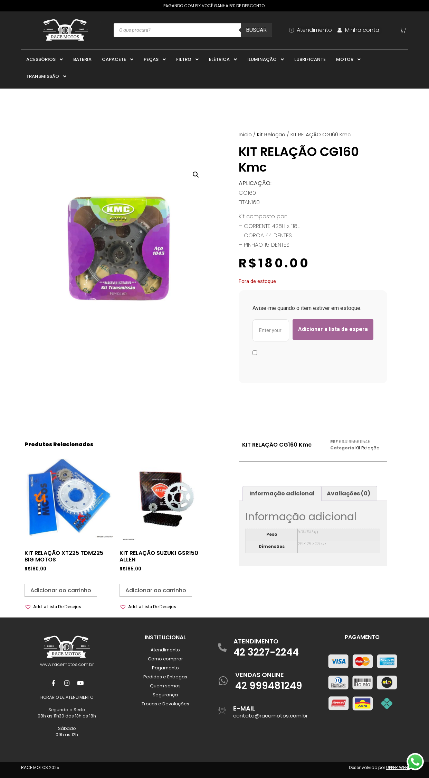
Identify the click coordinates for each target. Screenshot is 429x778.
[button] (196, 174)
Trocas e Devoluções (165, 704)
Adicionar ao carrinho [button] (60, 590)
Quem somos (165, 686)
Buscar (256, 30)
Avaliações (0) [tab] (348, 493)
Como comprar (165, 659)
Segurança (165, 695)
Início (245, 134)
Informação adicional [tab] (282, 493)
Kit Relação (271, 134)
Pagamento (165, 668)
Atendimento (165, 650)
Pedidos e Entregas (165, 677)
